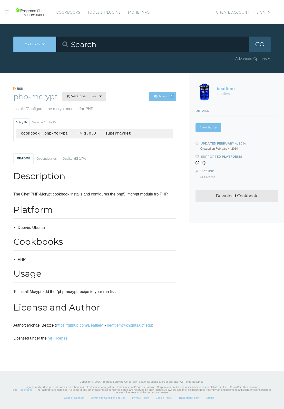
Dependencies (47, 158)
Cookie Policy (164, 397)
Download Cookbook (236, 196)
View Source (208, 127)
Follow (164, 96)
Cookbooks (68, 12)
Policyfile (21, 122)
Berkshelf (38, 122)
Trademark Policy (189, 397)
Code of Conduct (74, 397)
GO (259, 44)
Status (210, 397)
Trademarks (25, 389)
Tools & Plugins (104, 12)
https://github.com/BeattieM (79, 325)
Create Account (232, 12)
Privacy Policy (140, 397)
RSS (18, 88)
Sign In (263, 12)
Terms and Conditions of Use (108, 397)
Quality (74, 158)
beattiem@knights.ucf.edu (129, 325)
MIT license (58, 338)
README (23, 158)
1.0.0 (81, 96)
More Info (139, 12)
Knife (52, 122)
